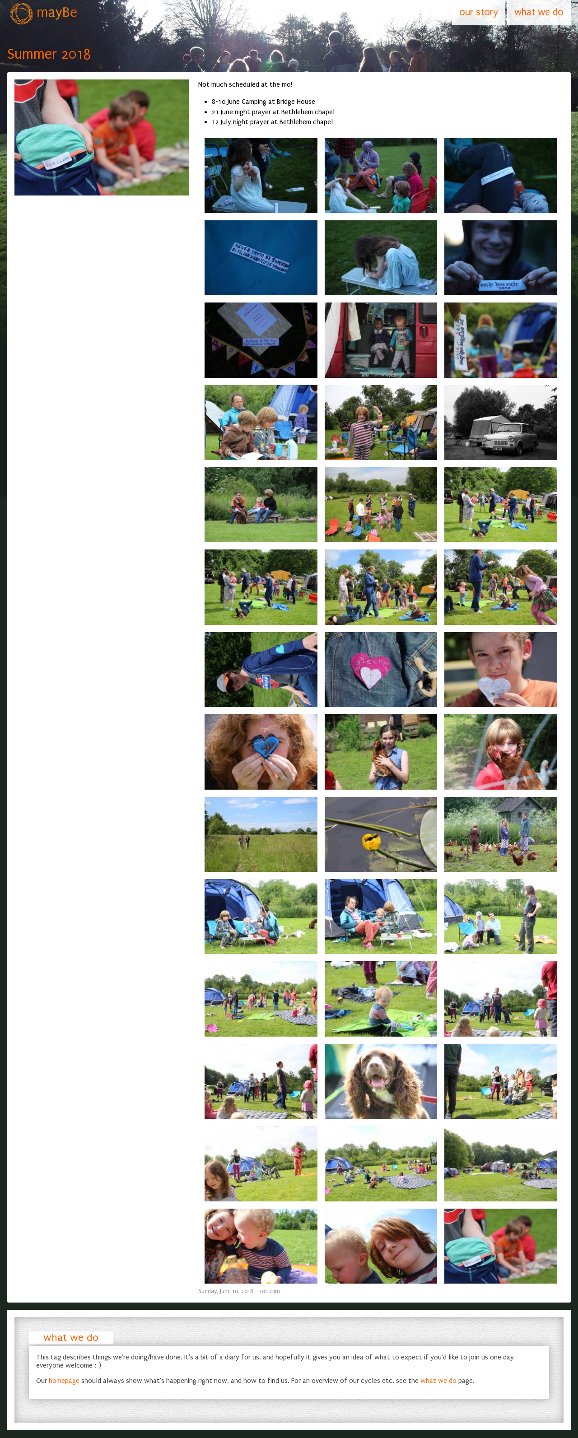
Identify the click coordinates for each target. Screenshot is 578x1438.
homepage (64, 1381)
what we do (70, 1337)
